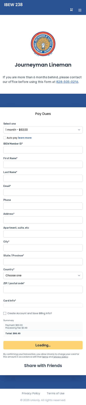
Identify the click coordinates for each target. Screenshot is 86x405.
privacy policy (61, 356)
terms (45, 356)
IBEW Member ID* (13, 143)
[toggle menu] (80, 10)
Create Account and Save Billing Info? (29, 313)
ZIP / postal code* (13, 283)
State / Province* (13, 255)
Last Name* (10, 172)
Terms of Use (55, 393)
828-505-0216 (67, 82)
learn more (25, 137)
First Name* (10, 158)
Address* (8, 213)
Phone (7, 200)
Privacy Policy (31, 393)
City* (6, 241)
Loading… (43, 345)
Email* (7, 186)
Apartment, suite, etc (16, 227)
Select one (9, 123)
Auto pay (12, 137)
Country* (8, 269)
